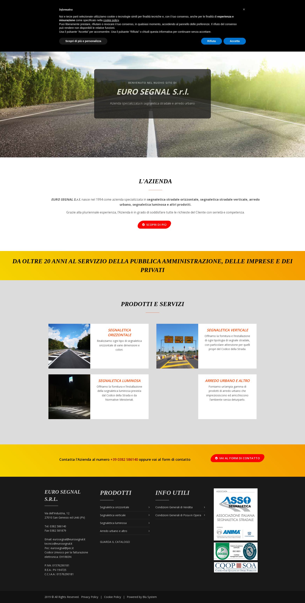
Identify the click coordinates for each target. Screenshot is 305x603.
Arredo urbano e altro (227, 380)
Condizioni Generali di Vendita (174, 507)
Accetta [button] (235, 41)
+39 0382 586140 (124, 459)
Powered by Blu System (142, 597)
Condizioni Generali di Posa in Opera (178, 515)
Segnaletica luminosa (113, 523)
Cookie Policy (112, 597)
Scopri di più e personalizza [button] (83, 41)
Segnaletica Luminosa (119, 380)
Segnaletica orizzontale (119, 332)
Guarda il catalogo (115, 542)
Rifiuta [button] (211, 41)
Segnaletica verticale (227, 330)
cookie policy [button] (111, 20)
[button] (244, 9)
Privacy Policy (89, 597)
